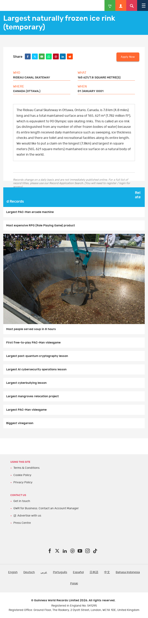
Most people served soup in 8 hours (31, 329)
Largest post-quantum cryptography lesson (37, 356)
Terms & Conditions (26, 467)
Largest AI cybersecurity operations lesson (36, 369)
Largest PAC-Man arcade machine (30, 212)
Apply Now (128, 57)
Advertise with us (29, 515)
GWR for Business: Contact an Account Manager (46, 508)
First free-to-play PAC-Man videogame (33, 342)
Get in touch (21, 501)
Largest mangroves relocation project (32, 396)
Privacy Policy (22, 482)
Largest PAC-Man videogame (26, 409)
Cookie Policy (22, 475)
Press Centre (22, 522)
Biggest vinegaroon (19, 423)
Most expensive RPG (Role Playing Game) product (40, 225)
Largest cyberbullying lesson (26, 382)
